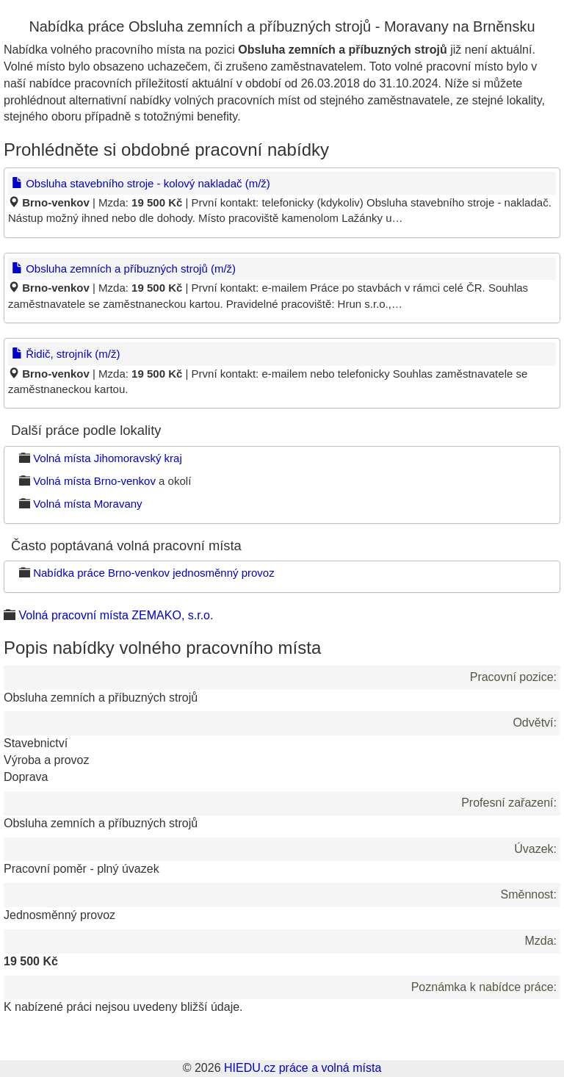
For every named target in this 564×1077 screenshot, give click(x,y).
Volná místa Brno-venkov (94, 481)
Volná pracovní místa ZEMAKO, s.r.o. (115, 615)
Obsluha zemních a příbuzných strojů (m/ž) (124, 268)
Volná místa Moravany (87, 503)
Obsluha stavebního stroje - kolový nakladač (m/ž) (141, 183)
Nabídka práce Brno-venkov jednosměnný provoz (154, 572)
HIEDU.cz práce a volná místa (302, 1068)
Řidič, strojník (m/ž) (66, 353)
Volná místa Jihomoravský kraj (107, 458)
